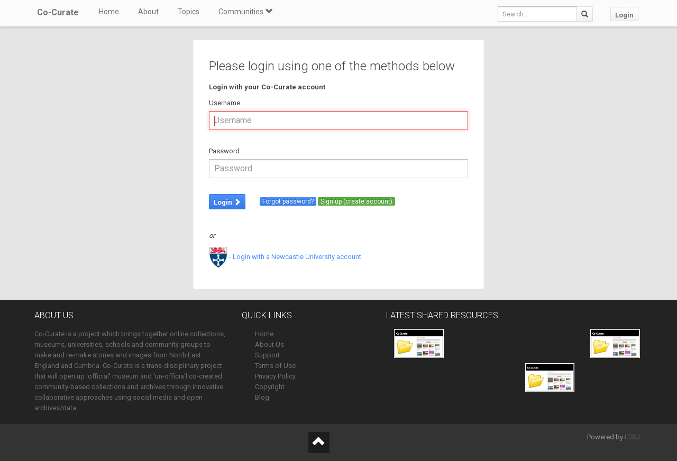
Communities (245, 11)
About (148, 11)
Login (624, 15)
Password (224, 151)
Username (224, 103)
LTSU (632, 437)
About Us (269, 344)
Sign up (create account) (356, 201)
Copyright (270, 387)
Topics (188, 11)
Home (109, 11)
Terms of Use (275, 366)
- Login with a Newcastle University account (285, 257)
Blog (262, 397)
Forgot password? (288, 201)
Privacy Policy (275, 376)
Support (267, 355)
